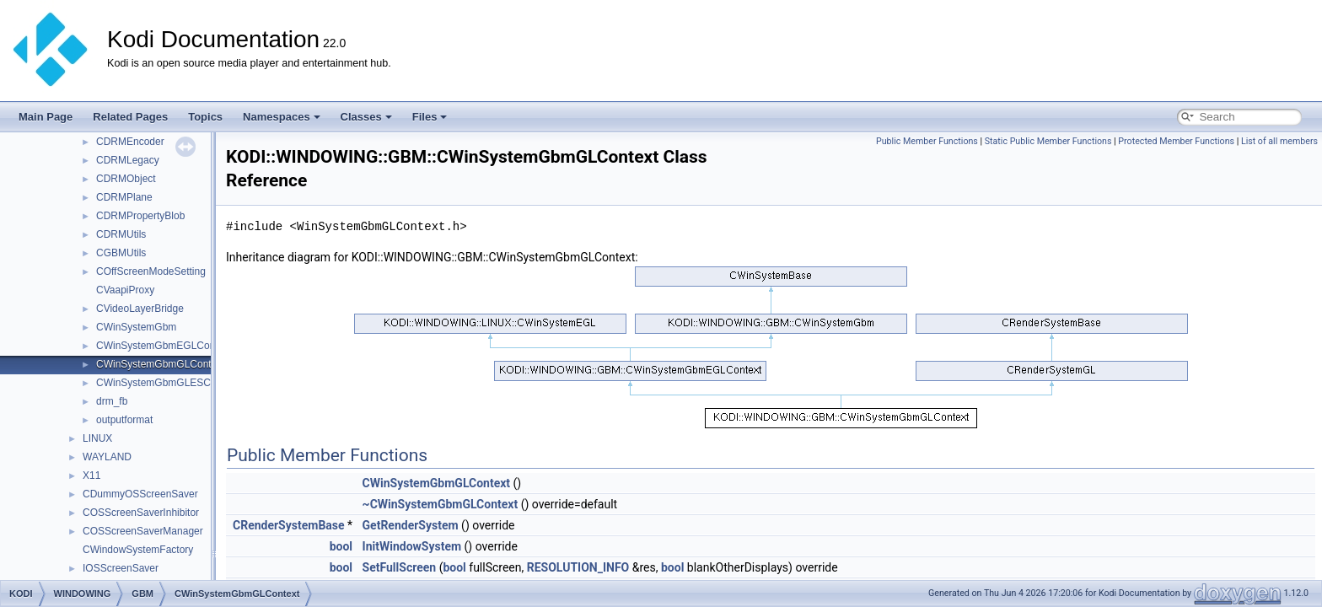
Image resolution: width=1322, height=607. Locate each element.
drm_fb (111, 401)
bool (341, 546)
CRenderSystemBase (289, 525)
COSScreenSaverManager (143, 531)
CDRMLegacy (127, 160)
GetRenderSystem (411, 525)
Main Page (46, 116)
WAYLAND (107, 457)
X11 (91, 475)
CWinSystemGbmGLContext (160, 364)
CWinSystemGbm (136, 327)
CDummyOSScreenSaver (140, 494)
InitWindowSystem (412, 546)
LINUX (97, 438)
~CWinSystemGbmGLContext (441, 504)
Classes (366, 116)
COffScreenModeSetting (151, 271)
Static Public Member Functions (1048, 141)
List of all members (1279, 141)
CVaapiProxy (125, 290)
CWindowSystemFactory (138, 550)
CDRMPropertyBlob (140, 216)
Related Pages (130, 116)
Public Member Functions (927, 141)
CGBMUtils (121, 253)
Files (430, 116)
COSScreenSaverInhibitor (141, 512)
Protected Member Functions (1176, 141)
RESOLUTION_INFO (578, 567)
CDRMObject (126, 179)
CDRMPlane (124, 197)
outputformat (124, 420)
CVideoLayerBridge (140, 308)
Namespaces (281, 116)
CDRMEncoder (130, 142)
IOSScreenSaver (121, 568)
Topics (205, 116)
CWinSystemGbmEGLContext (164, 346)
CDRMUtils (121, 234)
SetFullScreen (400, 567)
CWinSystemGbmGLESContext (167, 383)
